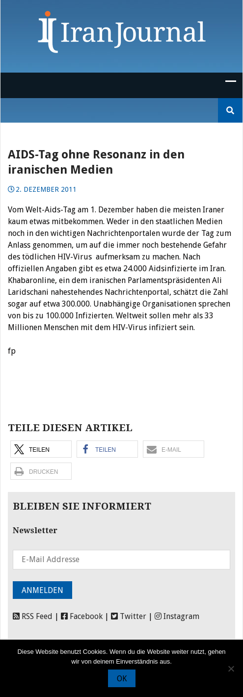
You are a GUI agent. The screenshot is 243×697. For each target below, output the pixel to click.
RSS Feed (33, 616)
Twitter (128, 616)
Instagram (177, 616)
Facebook (82, 616)
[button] (41, 449)
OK (122, 678)
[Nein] (231, 668)
